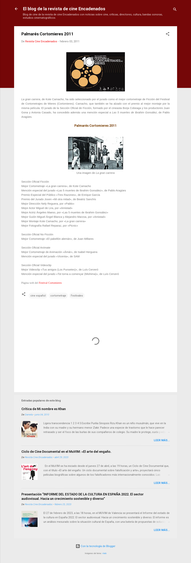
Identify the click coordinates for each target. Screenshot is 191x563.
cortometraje (58, 295)
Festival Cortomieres (50, 282)
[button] (167, 34)
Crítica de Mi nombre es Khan (43, 409)
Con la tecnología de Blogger (95, 546)
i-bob (104, 553)
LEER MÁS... (162, 440)
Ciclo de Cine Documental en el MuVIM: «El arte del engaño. (66, 451)
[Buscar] (175, 10)
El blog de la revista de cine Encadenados (64, 8)
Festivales (77, 295)
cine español (38, 295)
